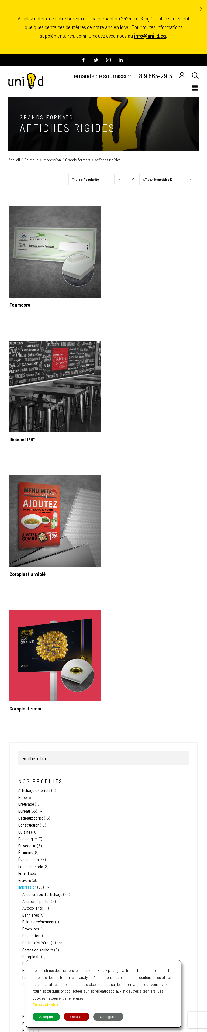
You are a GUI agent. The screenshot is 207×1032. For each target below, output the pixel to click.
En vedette (27, 845)
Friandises (27, 873)
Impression (27, 886)
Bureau (24, 810)
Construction (28, 824)
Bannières (30, 914)
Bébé (22, 797)
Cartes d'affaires (36, 942)
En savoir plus (45, 1004)
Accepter (46, 1017)
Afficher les (158, 179)
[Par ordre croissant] (133, 179)
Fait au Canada (30, 866)
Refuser (76, 1017)
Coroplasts (31, 956)
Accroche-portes (36, 901)
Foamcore (19, 305)
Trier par (85, 179)
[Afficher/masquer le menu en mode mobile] (195, 87)
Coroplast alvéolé (27, 574)
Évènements (28, 859)
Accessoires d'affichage (42, 894)
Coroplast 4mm (25, 708)
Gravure (24, 880)
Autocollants (32, 907)
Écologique (27, 838)
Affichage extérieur (34, 790)
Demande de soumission (101, 76)
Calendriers (32, 935)
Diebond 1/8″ (22, 439)
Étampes (25, 852)
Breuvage (26, 803)
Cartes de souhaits (38, 949)
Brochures (30, 928)
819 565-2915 (155, 75)
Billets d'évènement (38, 921)
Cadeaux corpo (30, 817)
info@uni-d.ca (150, 35)
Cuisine (24, 831)
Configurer (108, 1017)
